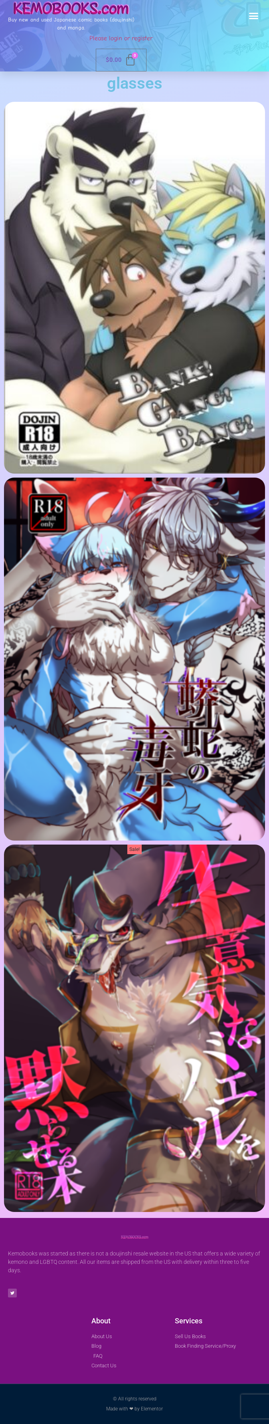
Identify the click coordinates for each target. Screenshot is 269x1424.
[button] (253, 16)
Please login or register (120, 38)
